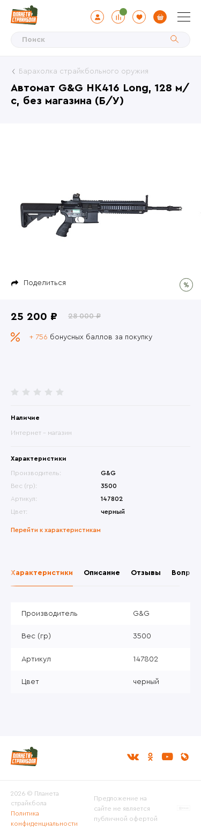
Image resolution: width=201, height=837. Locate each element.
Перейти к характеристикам (56, 530)
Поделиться (45, 283)
